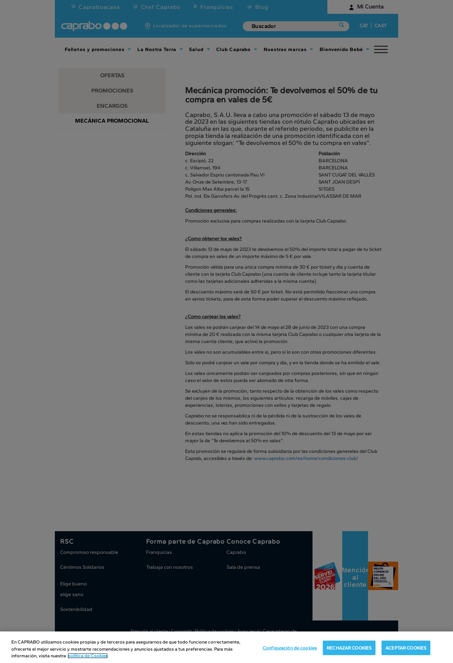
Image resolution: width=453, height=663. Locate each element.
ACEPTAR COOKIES (405, 649)
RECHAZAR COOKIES (349, 649)
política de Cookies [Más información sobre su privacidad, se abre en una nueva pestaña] (88, 657)
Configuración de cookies (290, 649)
